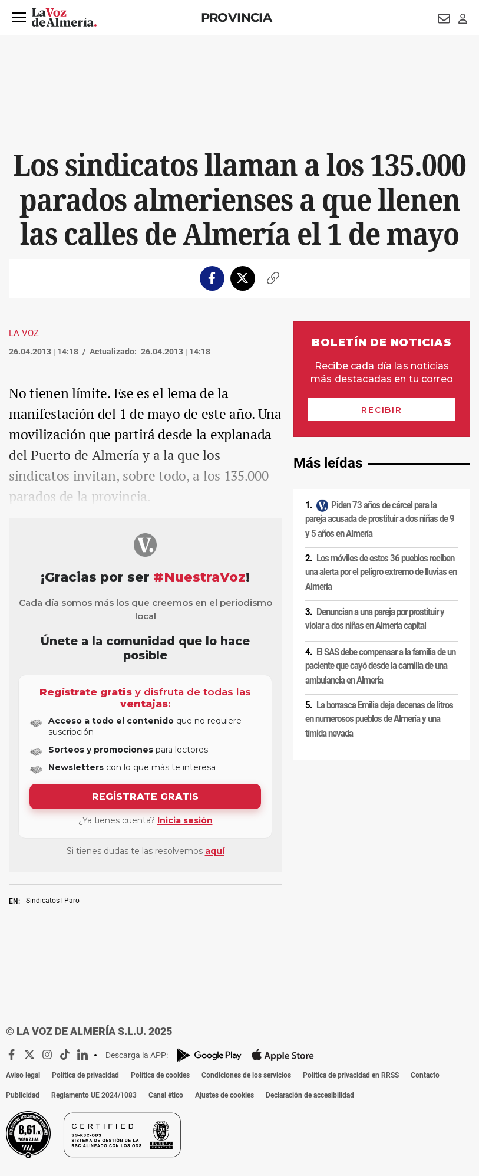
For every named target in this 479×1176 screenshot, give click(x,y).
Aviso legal (23, 1075)
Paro (72, 900)
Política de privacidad (85, 1075)
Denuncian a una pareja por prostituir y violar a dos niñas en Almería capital (374, 619)
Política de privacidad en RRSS (351, 1075)
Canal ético (165, 1095)
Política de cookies (160, 1075)
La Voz (24, 333)
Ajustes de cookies (224, 1095)
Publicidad (22, 1095)
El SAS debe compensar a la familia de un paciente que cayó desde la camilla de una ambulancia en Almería (380, 666)
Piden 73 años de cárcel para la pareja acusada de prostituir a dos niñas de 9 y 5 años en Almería (379, 519)
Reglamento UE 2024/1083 (94, 1095)
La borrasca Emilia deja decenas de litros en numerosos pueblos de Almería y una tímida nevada (379, 719)
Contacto (425, 1075)
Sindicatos (43, 900)
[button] (19, 18)
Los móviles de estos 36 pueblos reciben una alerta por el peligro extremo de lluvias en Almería (381, 572)
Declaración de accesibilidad (310, 1095)
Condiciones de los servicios (246, 1075)
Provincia (236, 17)
